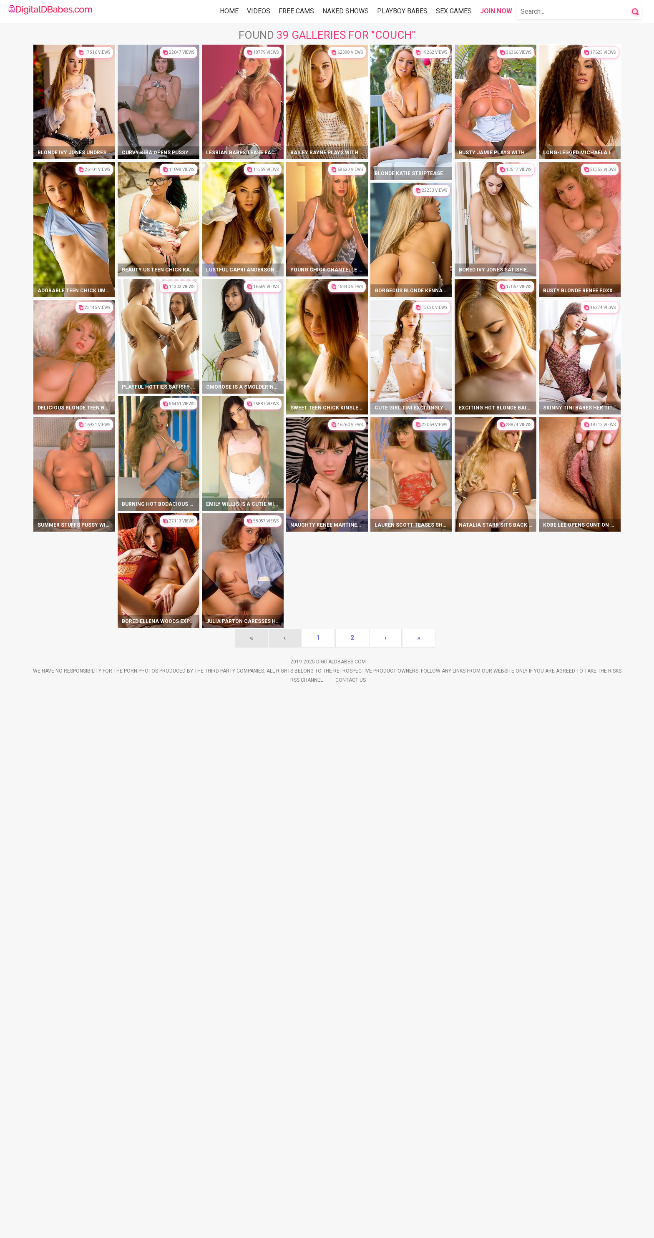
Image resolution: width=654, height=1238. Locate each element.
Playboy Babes (402, 11)
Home (229, 11)
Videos (258, 11)
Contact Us (350, 1226)
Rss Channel (306, 1226)
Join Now (496, 11)
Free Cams (296, 11)
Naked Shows (345, 11)
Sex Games (454, 11)
